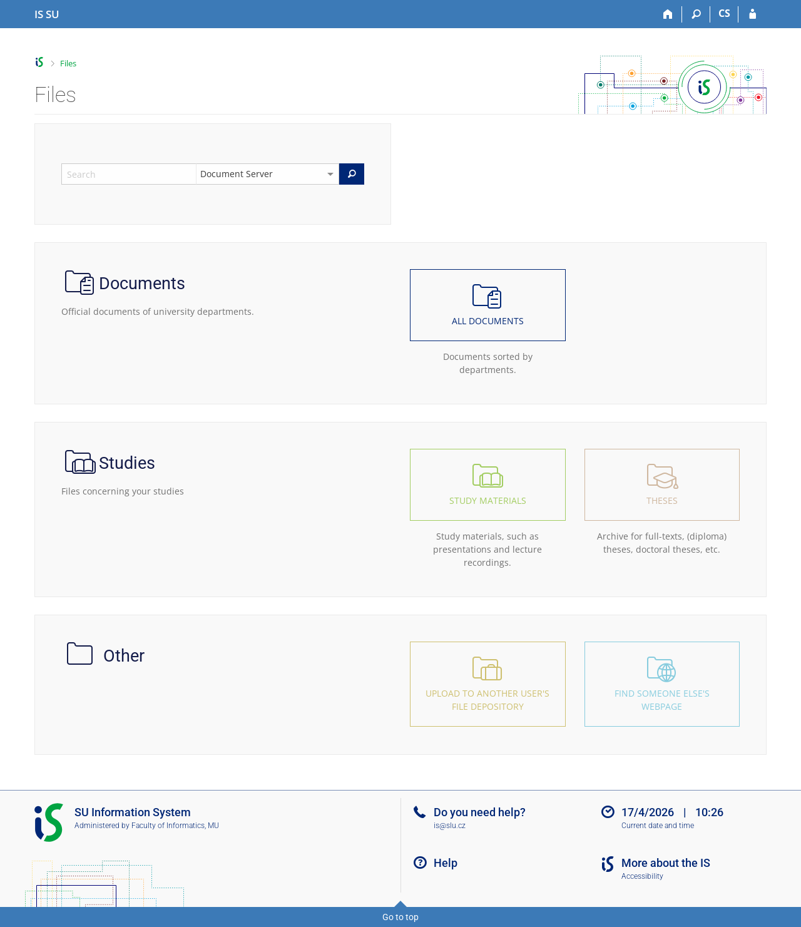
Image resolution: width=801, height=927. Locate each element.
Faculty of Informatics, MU (175, 825)
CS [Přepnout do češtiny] (724, 13)
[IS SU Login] (752, 14)
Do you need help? (480, 812)
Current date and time (657, 825)
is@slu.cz (450, 825)
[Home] (668, 14)
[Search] (696, 14)
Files (68, 63)
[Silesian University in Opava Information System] (46, 14)
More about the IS (665, 862)
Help (445, 862)
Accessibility (642, 876)
